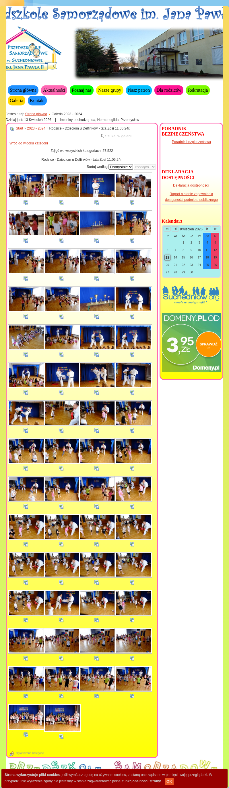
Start (19, 128)
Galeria (16, 100)
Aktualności (54, 90)
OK (169, 781)
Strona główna (23, 90)
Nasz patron (139, 90)
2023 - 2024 (36, 128)
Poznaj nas (82, 90)
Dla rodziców (168, 90)
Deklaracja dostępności (191, 185)
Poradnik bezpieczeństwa (191, 142)
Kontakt (37, 100)
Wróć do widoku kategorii (28, 143)
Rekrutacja (198, 90)
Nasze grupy (109, 90)
